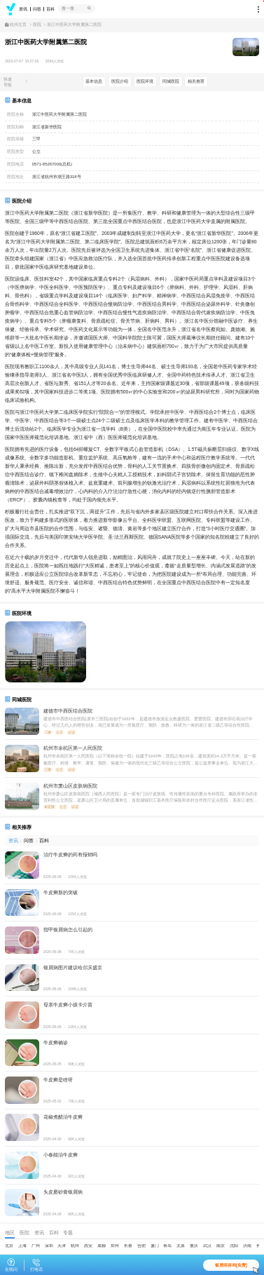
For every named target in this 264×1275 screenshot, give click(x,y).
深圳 (49, 1245)
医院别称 (15, 127)
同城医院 (170, 81)
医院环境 (145, 81)
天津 (61, 1245)
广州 (36, 1245)
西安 (88, 1245)
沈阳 (234, 1245)
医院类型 (15, 151)
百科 (50, 9)
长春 (128, 1245)
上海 (22, 1245)
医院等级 (15, 139)
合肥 (141, 1245)
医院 (37, 25)
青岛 (167, 1245)
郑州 (115, 1245)
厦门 (155, 1245)
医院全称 (15, 114)
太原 (180, 1245)
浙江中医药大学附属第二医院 (74, 25)
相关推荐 (196, 81)
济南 (247, 1245)
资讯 (23, 9)
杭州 (75, 1245)
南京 (220, 1245)
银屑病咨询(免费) (237, 1266)
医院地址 (15, 177)
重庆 (194, 1245)
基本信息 (94, 81)
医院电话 (15, 164)
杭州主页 (18, 25)
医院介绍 (119, 81)
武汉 (207, 1245)
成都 (101, 1245)
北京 (9, 1245)
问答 (37, 9)
